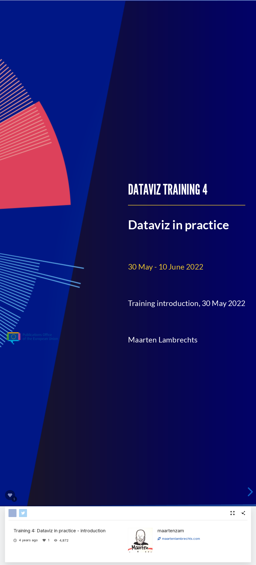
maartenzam (171, 530)
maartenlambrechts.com (179, 539)
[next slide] (249, 491)
